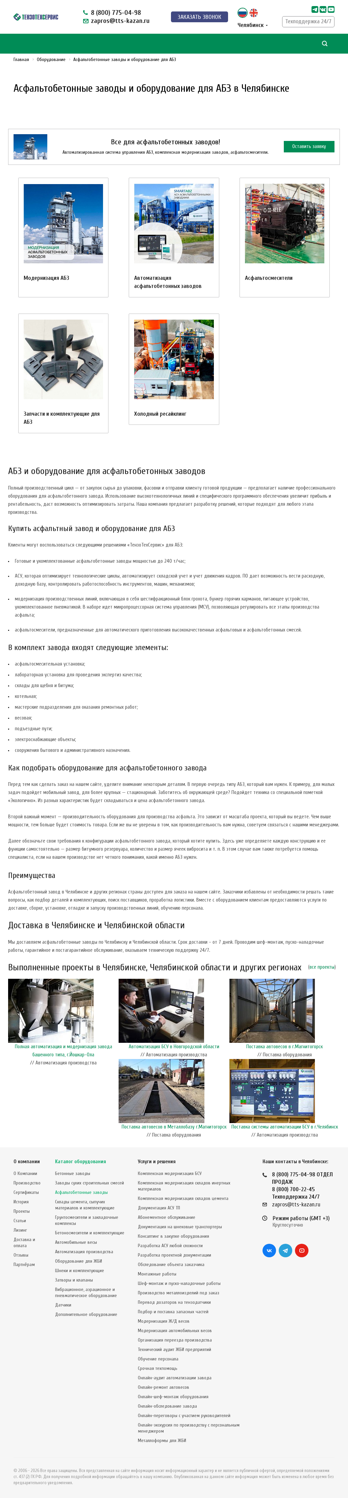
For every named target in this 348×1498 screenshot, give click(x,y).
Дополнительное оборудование (86, 1314)
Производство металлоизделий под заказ (178, 1293)
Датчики (63, 1305)
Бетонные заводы (72, 1173)
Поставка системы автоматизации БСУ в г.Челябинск (284, 1127)
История (21, 1202)
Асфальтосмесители (269, 278)
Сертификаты (26, 1192)
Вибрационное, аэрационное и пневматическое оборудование (86, 1292)
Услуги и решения (157, 1162)
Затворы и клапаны (74, 1280)
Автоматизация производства (84, 1252)
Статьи (20, 1221)
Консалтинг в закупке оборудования (173, 1236)
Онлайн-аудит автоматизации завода (175, 1378)
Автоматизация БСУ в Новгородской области (174, 1047)
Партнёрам (24, 1264)
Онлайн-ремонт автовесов (163, 1387)
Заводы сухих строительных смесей (89, 1183)
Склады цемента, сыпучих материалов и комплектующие (85, 1205)
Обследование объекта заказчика (171, 1264)
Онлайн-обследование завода (167, 1406)
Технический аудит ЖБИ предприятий (174, 1349)
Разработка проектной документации (174, 1255)
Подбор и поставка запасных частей (173, 1312)
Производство (27, 1183)
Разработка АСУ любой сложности (170, 1246)
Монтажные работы (157, 1274)
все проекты (321, 967)
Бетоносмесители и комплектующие (89, 1233)
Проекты (22, 1211)
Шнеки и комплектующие (79, 1270)
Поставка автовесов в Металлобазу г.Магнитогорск (174, 1127)
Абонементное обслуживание (166, 1217)
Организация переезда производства (175, 1340)
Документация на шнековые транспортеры (180, 1227)
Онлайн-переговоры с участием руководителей (184, 1415)
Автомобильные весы (76, 1242)
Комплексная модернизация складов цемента (183, 1198)
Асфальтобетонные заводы (81, 1192)
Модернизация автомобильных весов (175, 1330)
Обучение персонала (158, 1359)
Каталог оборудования (80, 1162)
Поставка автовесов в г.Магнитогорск (284, 1047)
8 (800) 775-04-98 (116, 13)
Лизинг (20, 1230)
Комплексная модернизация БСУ (170, 1173)
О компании (27, 1162)
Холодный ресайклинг (160, 414)
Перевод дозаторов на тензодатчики (174, 1302)
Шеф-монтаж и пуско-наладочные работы (179, 1283)
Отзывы (21, 1255)
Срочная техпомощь (157, 1368)
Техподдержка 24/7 (308, 21)
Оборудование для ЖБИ (78, 1261)
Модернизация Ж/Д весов (164, 1321)
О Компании (25, 1173)
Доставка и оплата (24, 1243)
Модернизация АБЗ (46, 278)
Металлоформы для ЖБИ (162, 1440)
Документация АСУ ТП (159, 1208)
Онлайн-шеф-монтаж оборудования (173, 1397)
